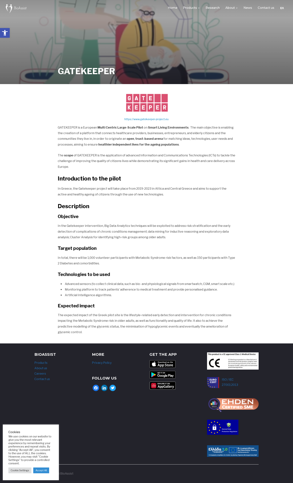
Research (213, 8)
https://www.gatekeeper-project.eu (146, 119)
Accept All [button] (41, 470)
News (247, 8)
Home (172, 8)
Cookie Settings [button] (20, 470)
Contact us (266, 8)
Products (190, 8)
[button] (5, 33)
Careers (40, 373)
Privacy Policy (102, 363)
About (230, 8)
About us (40, 368)
